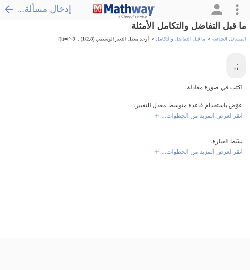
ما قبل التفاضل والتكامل (180, 39)
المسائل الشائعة (229, 39)
